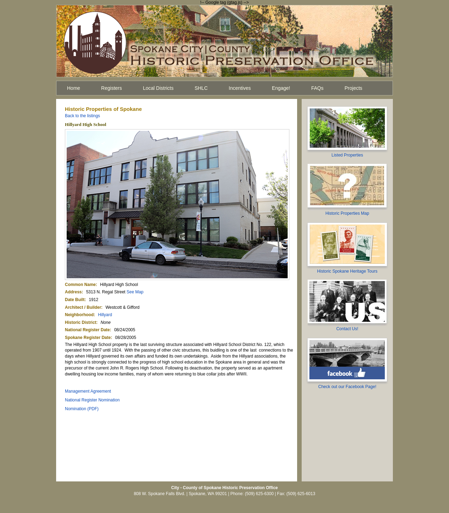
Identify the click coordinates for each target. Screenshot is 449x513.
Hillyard (105, 314)
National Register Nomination (92, 400)
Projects (353, 88)
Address (73, 291)
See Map (135, 291)
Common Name (80, 284)
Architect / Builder (83, 307)
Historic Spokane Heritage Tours (347, 271)
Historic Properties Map (347, 213)
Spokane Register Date (88, 337)
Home (73, 88)
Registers (111, 88)
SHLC (201, 88)
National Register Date (87, 329)
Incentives (240, 88)
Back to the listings (82, 115)
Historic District (80, 322)
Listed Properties (347, 155)
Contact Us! (347, 328)
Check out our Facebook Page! (347, 386)
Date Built (75, 299)
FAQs (317, 88)
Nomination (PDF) (82, 408)
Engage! (281, 88)
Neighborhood (79, 314)
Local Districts (158, 88)
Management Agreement (88, 391)
